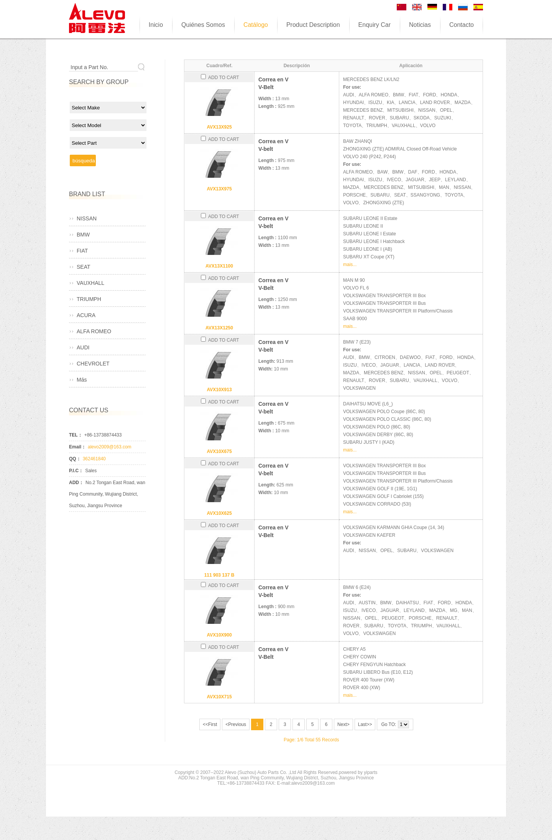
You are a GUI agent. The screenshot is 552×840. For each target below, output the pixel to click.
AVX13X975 (219, 189)
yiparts (370, 772)
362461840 (94, 458)
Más (82, 380)
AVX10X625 (219, 513)
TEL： (75, 435)
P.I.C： (76, 470)
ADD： (76, 482)
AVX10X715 (219, 696)
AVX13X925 (219, 127)
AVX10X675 (219, 451)
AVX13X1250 (219, 328)
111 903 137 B (219, 575)
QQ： (75, 458)
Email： (77, 447)
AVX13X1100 (219, 266)
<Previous (235, 724)
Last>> (365, 724)
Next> (343, 724)
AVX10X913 (219, 389)
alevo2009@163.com (109, 447)
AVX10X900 (219, 635)
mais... (349, 264)
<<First (210, 724)
